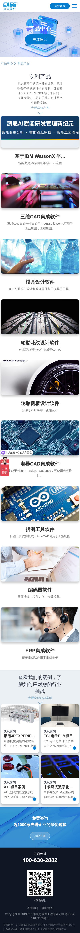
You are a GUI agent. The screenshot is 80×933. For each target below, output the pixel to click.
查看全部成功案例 (40, 698)
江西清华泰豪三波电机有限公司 (20, 929)
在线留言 (40, 39)
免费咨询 (59, 6)
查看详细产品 (40, 108)
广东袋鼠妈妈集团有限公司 (30, 924)
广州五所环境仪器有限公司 (60, 924)
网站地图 (47, 908)
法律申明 (32, 908)
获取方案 (40, 835)
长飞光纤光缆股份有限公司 (52, 929)
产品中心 (7, 63)
